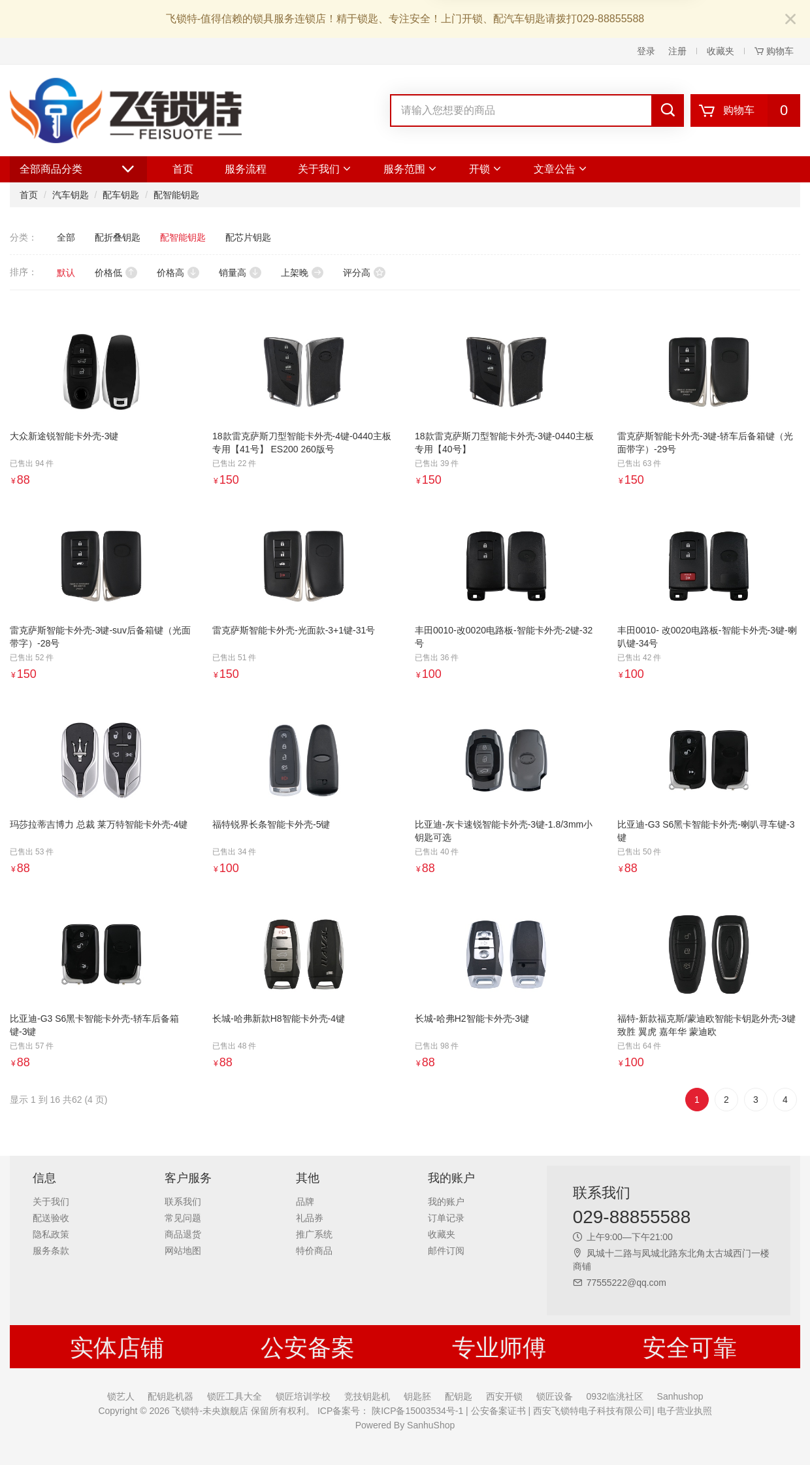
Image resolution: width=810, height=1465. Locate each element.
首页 (182, 169)
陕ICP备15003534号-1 (416, 1411)
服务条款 (51, 1250)
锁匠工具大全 (234, 1396)
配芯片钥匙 (248, 237)
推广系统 (314, 1234)
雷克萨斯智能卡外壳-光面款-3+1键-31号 (293, 630)
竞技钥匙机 (367, 1396)
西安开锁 (504, 1396)
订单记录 (446, 1218)
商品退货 (183, 1234)
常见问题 (183, 1218)
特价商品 (314, 1250)
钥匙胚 (417, 1396)
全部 (66, 237)
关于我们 (325, 169)
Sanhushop (680, 1396)
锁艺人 (121, 1396)
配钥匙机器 (170, 1396)
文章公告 (561, 169)
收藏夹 (720, 51)
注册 (677, 51)
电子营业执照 (683, 1411)
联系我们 (183, 1201)
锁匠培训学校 (303, 1396)
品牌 (305, 1201)
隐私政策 (51, 1234)
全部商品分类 (78, 169)
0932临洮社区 (615, 1396)
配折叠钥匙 (117, 237)
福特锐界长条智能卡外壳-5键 (271, 824)
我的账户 (446, 1201)
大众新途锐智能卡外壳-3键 (64, 436)
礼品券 (309, 1218)
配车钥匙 (121, 195)
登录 (646, 51)
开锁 (485, 169)
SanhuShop (431, 1425)
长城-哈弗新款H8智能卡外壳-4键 (278, 1018)
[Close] (790, 19)
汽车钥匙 (70, 195)
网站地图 (183, 1250)
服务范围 (410, 169)
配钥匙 (458, 1396)
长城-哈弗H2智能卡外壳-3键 (472, 1018)
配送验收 (51, 1218)
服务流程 (246, 169)
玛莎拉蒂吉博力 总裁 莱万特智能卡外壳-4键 (98, 824)
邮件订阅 (446, 1250)
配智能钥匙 (176, 195)
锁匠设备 (554, 1396)
